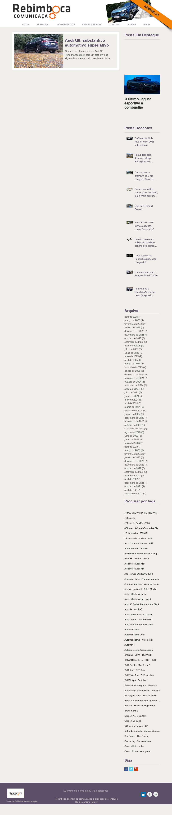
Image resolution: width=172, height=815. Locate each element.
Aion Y (146, 558)
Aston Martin (150, 589)
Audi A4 (128, 609)
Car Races (129, 736)
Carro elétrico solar (134, 746)
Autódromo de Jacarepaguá (138, 650)
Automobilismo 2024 (134, 634)
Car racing (129, 741)
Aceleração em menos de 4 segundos (142, 553)
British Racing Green (144, 705)
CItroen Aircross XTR (135, 716)
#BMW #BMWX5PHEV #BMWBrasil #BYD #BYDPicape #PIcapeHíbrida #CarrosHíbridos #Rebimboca (142, 513)
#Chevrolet (130, 518)
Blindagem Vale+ (132, 695)
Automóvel (129, 644)
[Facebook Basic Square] (126, 769)
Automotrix (147, 639)
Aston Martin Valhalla (135, 594)
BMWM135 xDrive (133, 660)
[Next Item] (154, 84)
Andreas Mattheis (133, 584)
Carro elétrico (144, 741)
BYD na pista (147, 675)
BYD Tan (140, 670)
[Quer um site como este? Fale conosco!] (85, 791)
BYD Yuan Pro (131, 675)
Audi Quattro (130, 619)
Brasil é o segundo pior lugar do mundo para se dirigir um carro (142, 700)
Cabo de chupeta (133, 731)
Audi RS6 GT (146, 619)
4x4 (150, 538)
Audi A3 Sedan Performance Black (141, 604)
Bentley (156, 690)
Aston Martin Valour (134, 599)
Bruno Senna (131, 710)
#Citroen (128, 528)
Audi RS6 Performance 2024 (138, 624)
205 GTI (144, 533)
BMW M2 (147, 655)
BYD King (129, 670)
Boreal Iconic (149, 695)
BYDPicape (130, 680)
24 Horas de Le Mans (135, 538)
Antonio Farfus (151, 584)
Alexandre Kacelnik (134, 568)
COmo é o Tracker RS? (136, 726)
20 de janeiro (131, 533)
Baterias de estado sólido (137, 690)
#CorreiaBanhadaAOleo (147, 528)
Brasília (128, 705)
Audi (148, 599)
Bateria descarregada (135, 685)
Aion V (137, 558)
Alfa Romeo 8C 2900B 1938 (138, 574)
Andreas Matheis (150, 579)
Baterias (152, 685)
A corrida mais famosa (135, 543)
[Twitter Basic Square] (131, 769)
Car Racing (143, 736)
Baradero (142, 680)
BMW (137, 655)
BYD (153, 660)
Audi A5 (138, 609)
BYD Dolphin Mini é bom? (137, 665)
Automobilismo (131, 629)
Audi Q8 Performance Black (138, 614)
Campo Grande (152, 731)
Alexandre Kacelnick (134, 563)
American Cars (132, 579)
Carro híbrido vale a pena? (138, 751)
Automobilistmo (132, 639)
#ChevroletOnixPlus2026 (137, 523)
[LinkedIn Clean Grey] (155, 794)
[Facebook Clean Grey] (149, 794)
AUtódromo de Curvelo (136, 548)
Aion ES (128, 558)
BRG (147, 660)
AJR (151, 543)
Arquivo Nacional (133, 589)
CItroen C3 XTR (132, 721)
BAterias (128, 655)
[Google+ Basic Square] (136, 769)
